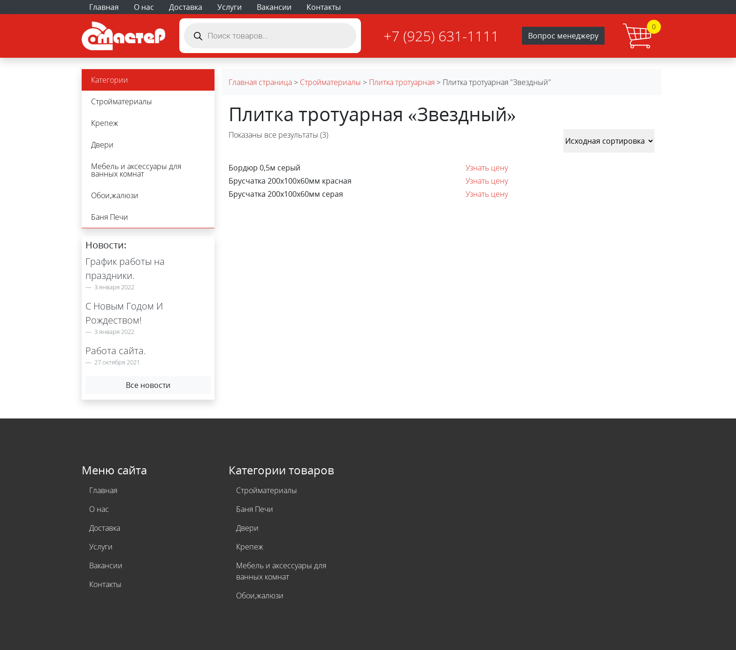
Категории (109, 80)
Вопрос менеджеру (563, 36)
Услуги (229, 7)
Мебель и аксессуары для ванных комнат (136, 170)
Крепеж (104, 123)
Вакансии (274, 7)
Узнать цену (487, 167)
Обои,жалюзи (114, 195)
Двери (102, 144)
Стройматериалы (121, 101)
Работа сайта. (115, 350)
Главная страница (260, 82)
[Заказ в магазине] (608, 141)
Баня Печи (109, 217)
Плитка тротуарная (402, 82)
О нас (144, 7)
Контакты (324, 7)
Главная (104, 7)
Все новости (148, 385)
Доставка (185, 7)
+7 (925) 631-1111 (441, 36)
